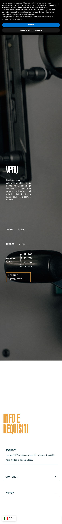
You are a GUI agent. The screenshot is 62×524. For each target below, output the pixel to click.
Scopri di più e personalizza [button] (31, 30)
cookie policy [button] (43, 7)
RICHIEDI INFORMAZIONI (16, 277)
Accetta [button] (31, 25)
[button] (59, 4)
